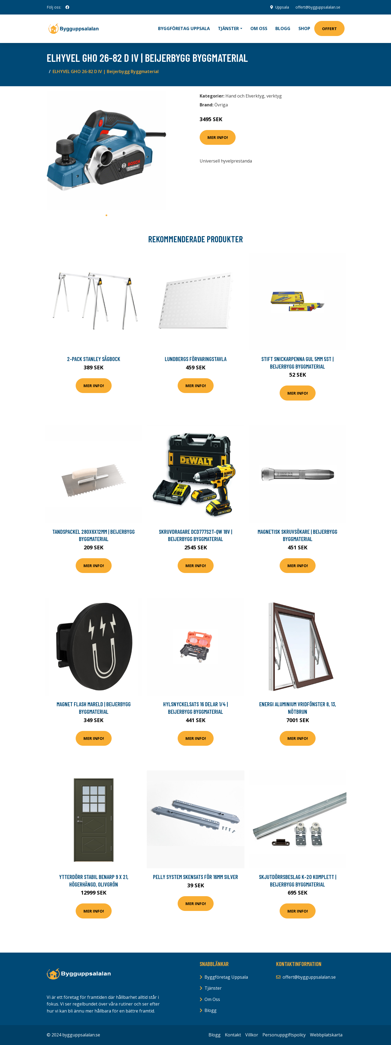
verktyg (274, 96)
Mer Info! (217, 137)
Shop (304, 28)
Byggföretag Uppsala (184, 28)
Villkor (251, 1035)
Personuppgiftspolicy (284, 1035)
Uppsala (282, 7)
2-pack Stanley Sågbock (93, 358)
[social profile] (67, 7)
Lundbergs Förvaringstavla (195, 358)
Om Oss (212, 999)
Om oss (258, 28)
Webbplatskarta (326, 1035)
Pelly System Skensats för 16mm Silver (195, 876)
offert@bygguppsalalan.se (317, 7)
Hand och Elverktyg (244, 96)
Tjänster (213, 988)
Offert (329, 28)
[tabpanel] (106, 150)
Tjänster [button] (228, 28)
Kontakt (233, 1035)
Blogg (282, 28)
